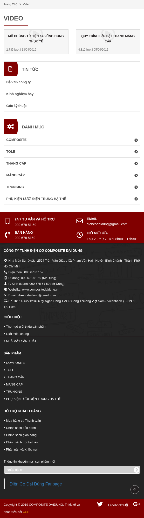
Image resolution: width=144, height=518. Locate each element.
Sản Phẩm (12, 353)
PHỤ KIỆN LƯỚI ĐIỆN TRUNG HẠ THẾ (33, 399)
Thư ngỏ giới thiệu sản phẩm (26, 326)
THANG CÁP (15, 377)
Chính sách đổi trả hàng (23, 442)
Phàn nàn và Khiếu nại (21, 449)
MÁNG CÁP (14, 384)
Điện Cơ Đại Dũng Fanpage (36, 484)
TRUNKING (14, 391)
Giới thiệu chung (17, 334)
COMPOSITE (15, 363)
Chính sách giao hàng (21, 435)
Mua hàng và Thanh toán (23, 420)
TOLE (10, 370)
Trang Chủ (10, 4)
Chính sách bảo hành (21, 428)
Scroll (134, 489)
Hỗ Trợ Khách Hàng (22, 411)
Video (26, 4)
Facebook (115, 505)
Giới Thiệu (12, 317)
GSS (26, 512)
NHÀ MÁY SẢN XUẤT (21, 341)
